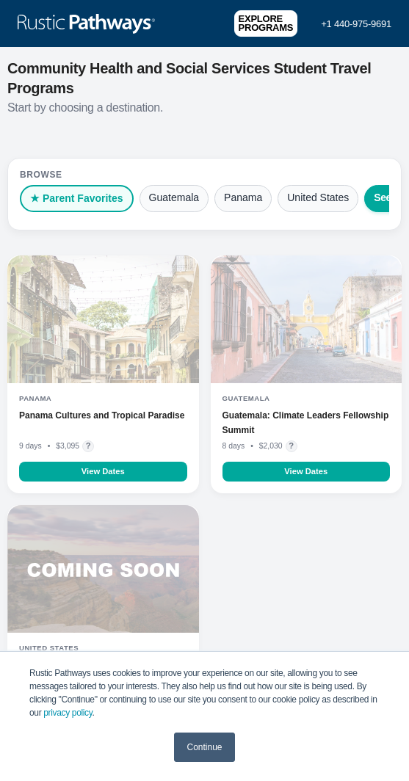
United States (318, 197)
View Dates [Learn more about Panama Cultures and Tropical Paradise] (103, 471)
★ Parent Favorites (76, 198)
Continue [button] (204, 747)
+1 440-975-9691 (356, 23)
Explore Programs (266, 23)
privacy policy (67, 713)
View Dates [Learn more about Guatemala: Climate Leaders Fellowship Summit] (305, 471)
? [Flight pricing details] (88, 445)
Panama (243, 197)
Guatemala (174, 197)
